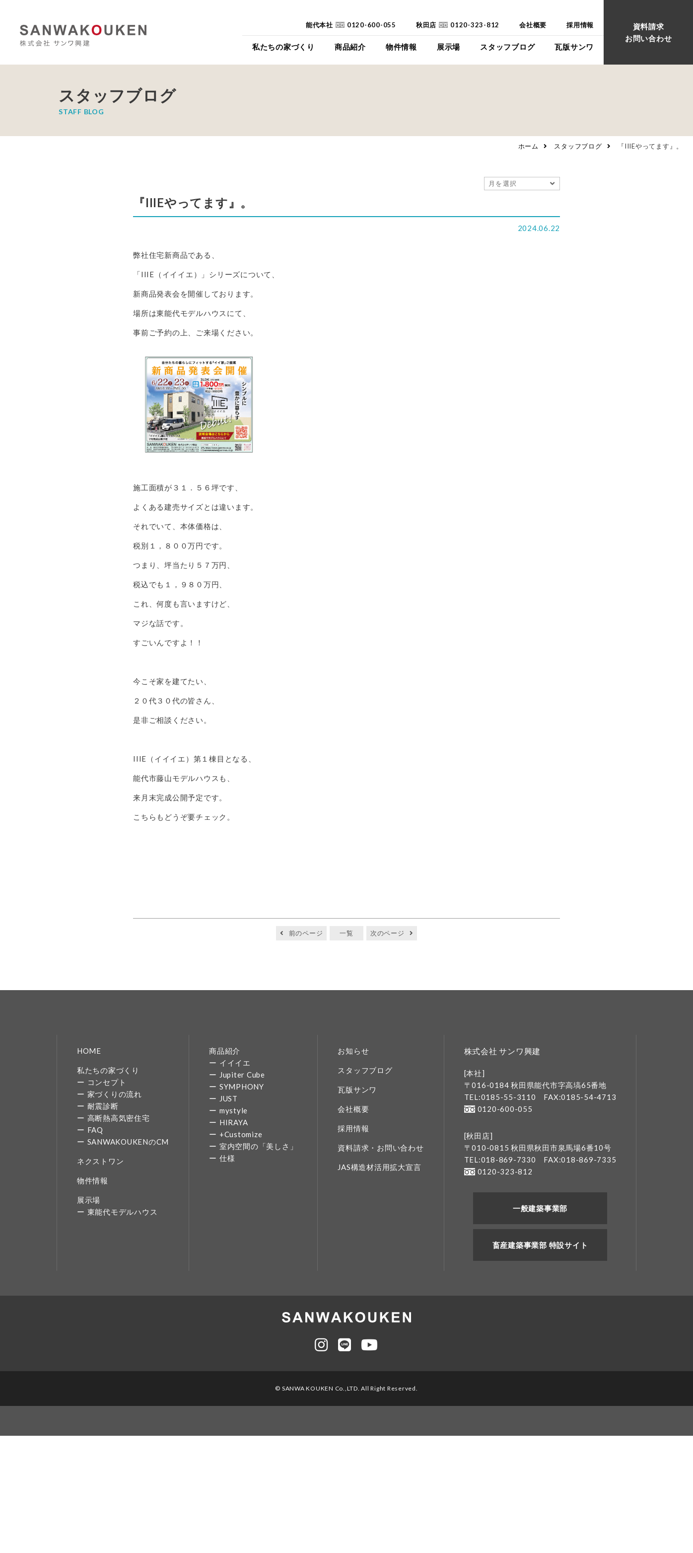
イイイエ (235, 1062)
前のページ (306, 933)
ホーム (528, 146)
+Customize (241, 1134)
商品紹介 (224, 1050)
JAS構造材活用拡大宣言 (379, 1167)
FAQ (95, 1129)
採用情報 (353, 1128)
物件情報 (92, 1180)
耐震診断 (103, 1105)
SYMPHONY (241, 1086)
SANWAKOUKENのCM (128, 1141)
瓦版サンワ (357, 1089)
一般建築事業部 (540, 1208)
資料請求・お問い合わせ (380, 1147)
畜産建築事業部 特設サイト (540, 1245)
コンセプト (107, 1082)
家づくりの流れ (114, 1093)
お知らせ (353, 1050)
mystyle (233, 1110)
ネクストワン (100, 1161)
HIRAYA (233, 1122)
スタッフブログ (578, 146)
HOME (89, 1050)
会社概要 (353, 1108)
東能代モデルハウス (122, 1211)
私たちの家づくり (108, 1070)
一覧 (346, 933)
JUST (228, 1098)
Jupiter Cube (242, 1074)
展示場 (88, 1199)
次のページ (387, 933)
